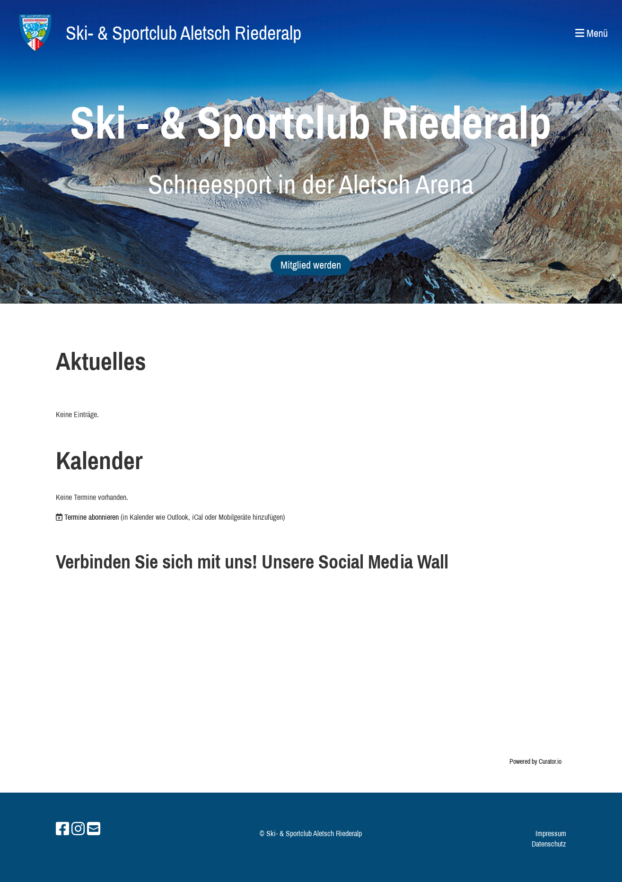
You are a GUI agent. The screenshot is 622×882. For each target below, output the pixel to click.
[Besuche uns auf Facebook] (62, 829)
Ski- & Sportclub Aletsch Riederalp (183, 32)
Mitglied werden (310, 265)
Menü (591, 33)
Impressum (550, 833)
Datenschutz (549, 843)
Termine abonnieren (91, 517)
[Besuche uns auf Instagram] (78, 829)
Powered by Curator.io (535, 761)
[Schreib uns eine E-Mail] (93, 829)
